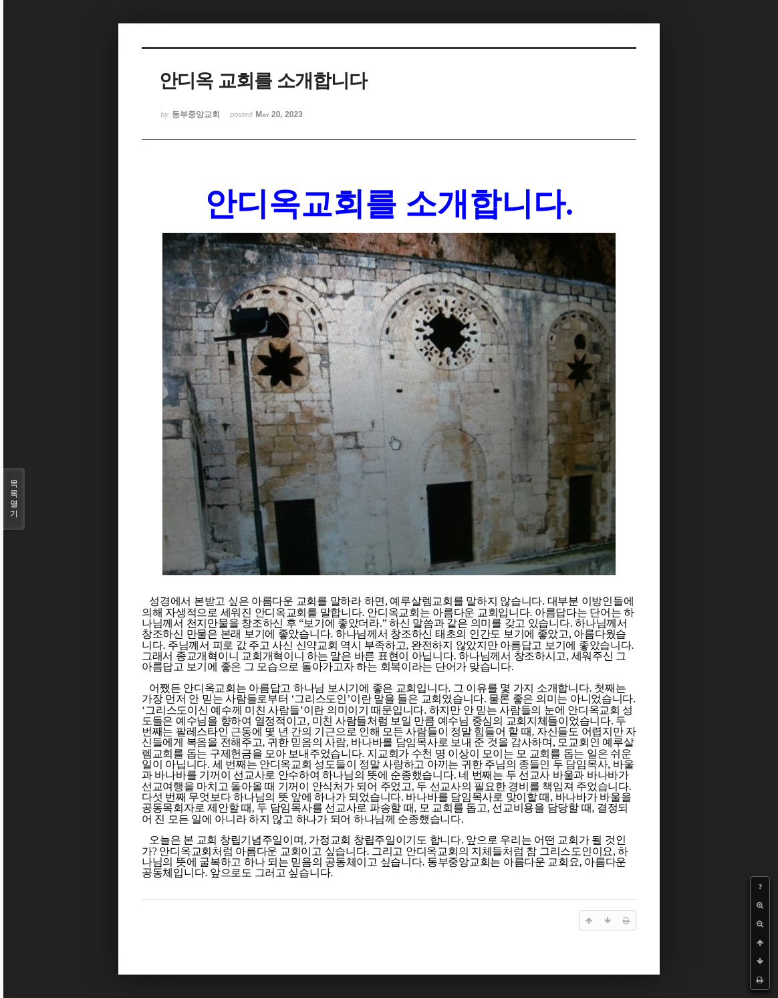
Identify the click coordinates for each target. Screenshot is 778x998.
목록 (14, 499)
